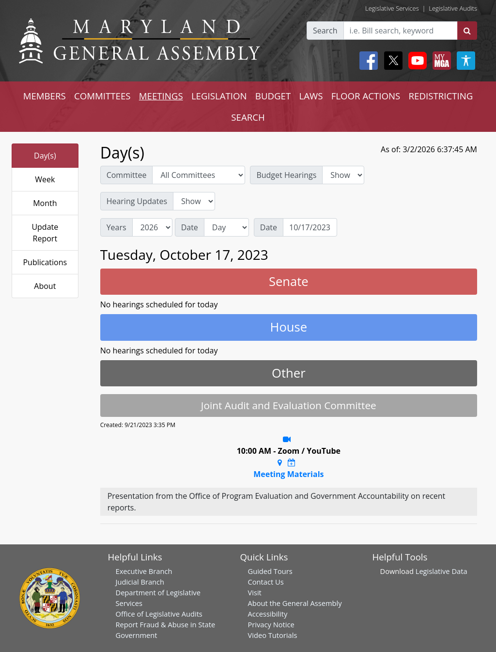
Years (116, 227)
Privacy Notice (271, 624)
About (45, 286)
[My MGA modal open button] (440, 60)
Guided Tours (270, 571)
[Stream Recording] (287, 439)
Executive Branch (144, 571)
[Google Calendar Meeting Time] (291, 462)
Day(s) (45, 155)
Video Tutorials (272, 635)
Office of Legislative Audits (159, 614)
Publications (45, 262)
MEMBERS (44, 96)
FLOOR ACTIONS (366, 96)
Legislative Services (392, 8)
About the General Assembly (295, 603)
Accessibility (268, 614)
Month (45, 203)
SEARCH (247, 117)
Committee (127, 175)
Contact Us (266, 582)
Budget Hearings (286, 175)
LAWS (311, 96)
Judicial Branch (140, 582)
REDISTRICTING (441, 96)
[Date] (310, 227)
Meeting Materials (288, 474)
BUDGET (273, 96)
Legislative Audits (453, 8)
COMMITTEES (102, 96)
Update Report (44, 233)
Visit (255, 592)
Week (45, 179)
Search (325, 30)
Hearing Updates (137, 201)
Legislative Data (441, 571)
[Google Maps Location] (280, 462)
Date (189, 227)
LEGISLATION (219, 96)
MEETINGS (161, 96)
